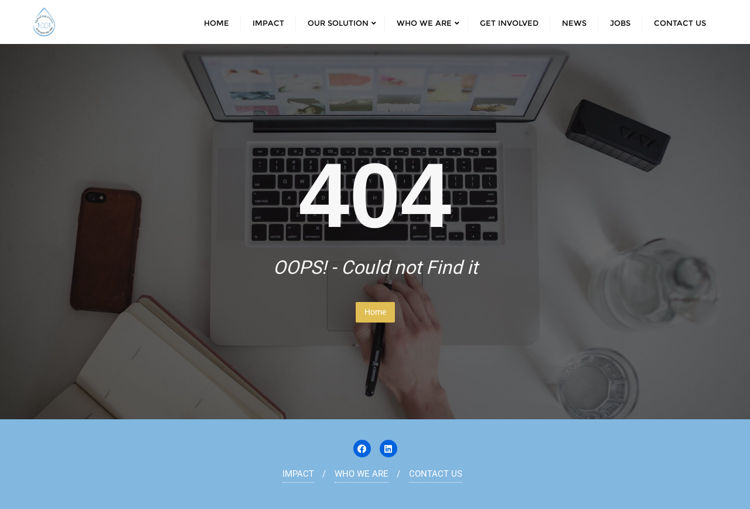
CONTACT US (435, 474)
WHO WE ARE (361, 474)
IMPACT (298, 474)
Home (375, 312)
